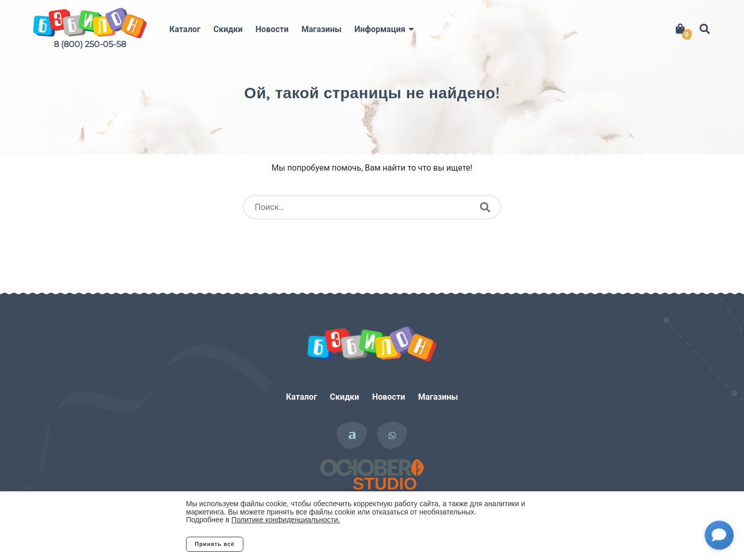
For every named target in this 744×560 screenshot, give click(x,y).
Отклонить (284, 544)
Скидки (228, 29)
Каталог (184, 29)
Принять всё (215, 544)
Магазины (322, 29)
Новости (272, 29)
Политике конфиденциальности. (285, 520)
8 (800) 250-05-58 (90, 44)
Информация (379, 29)
